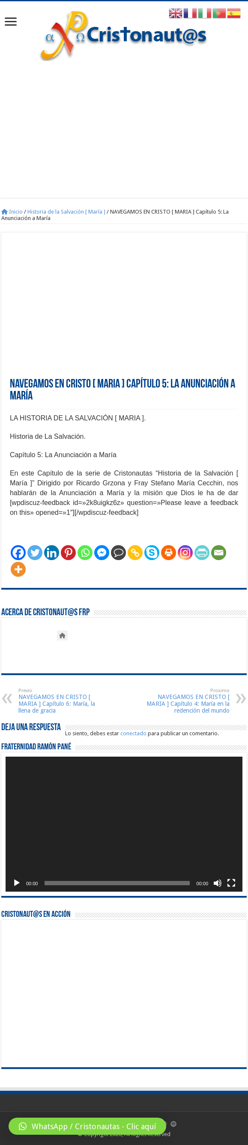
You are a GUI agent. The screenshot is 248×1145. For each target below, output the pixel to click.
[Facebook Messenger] (101, 552)
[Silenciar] (217, 883)
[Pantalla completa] (231, 883)
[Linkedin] (51, 552)
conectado (133, 733)
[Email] (218, 552)
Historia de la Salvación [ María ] (66, 211)
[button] (87, 1126)
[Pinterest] (68, 552)
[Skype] (151, 552)
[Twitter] (34, 552)
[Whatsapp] (85, 552)
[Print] (168, 552)
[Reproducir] (16, 883)
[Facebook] (18, 552)
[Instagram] (185, 552)
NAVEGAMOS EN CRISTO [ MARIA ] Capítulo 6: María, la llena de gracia (62, 701)
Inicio (12, 211)
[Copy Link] (135, 552)
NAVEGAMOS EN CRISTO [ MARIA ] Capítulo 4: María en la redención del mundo (186, 701)
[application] (124, 824)
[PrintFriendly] (201, 552)
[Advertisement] (124, 125)
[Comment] (118, 552)
